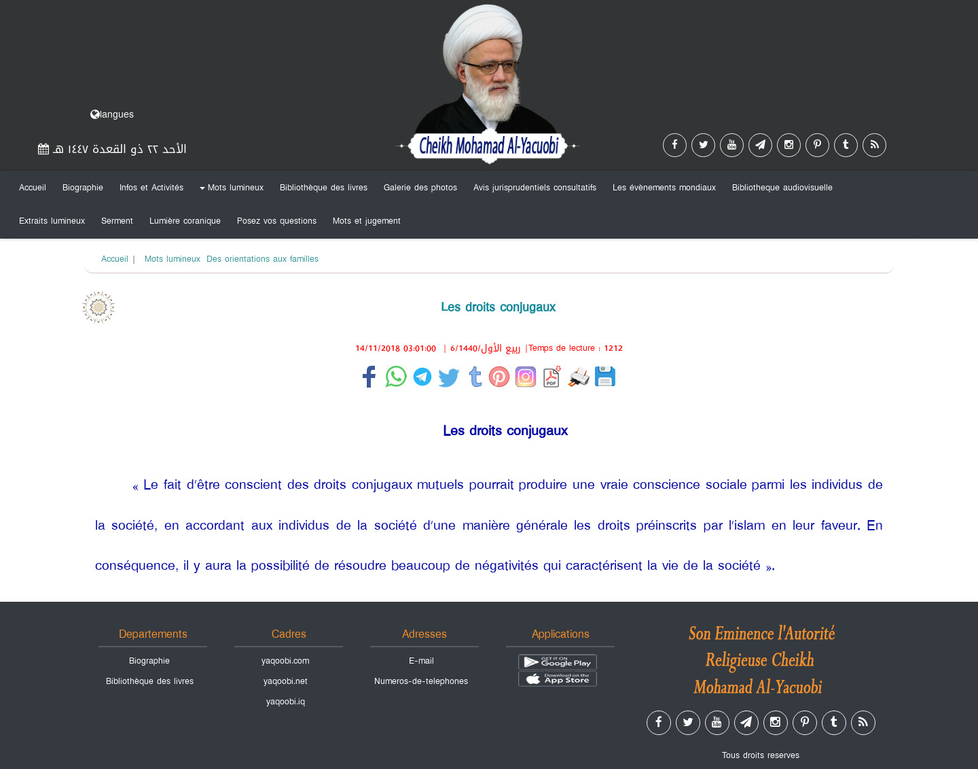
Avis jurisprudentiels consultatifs (534, 187)
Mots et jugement (367, 221)
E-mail (421, 661)
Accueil (32, 187)
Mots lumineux (230, 190)
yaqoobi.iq (285, 702)
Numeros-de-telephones (421, 681)
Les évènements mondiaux (664, 187)
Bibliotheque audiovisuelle (782, 187)
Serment (117, 221)
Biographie (82, 187)
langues (112, 114)
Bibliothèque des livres (323, 187)
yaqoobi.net (286, 681)
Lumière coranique (185, 221)
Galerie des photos (420, 187)
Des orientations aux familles (262, 259)
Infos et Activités (151, 187)
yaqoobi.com (285, 661)
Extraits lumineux (52, 221)
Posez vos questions (276, 221)
